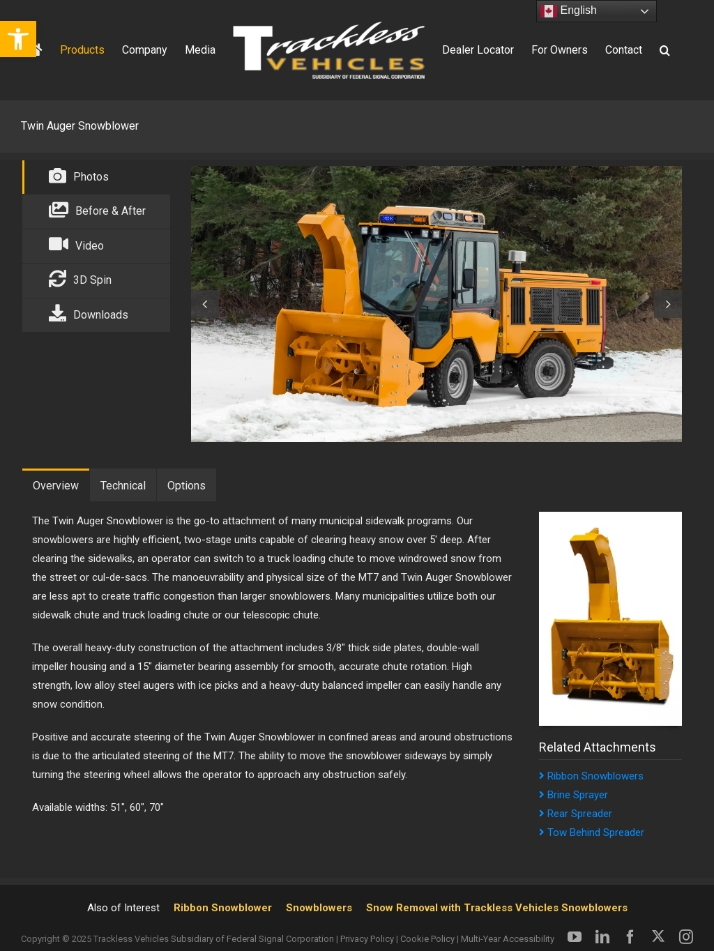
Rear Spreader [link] (575, 813)
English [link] (568, 11)
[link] (18, 39)
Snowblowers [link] (319, 907)
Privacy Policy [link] (367, 939)
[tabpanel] (431, 304)
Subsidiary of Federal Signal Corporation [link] (252, 939)
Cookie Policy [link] (427, 939)
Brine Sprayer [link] (573, 795)
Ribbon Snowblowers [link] (591, 776)
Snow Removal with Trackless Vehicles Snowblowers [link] (497, 907)
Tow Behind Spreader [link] (591, 832)
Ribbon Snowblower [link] (223, 907)
